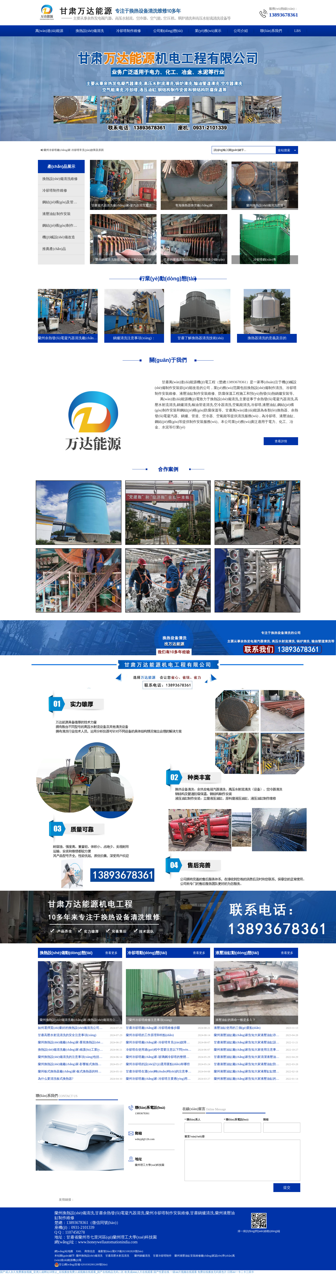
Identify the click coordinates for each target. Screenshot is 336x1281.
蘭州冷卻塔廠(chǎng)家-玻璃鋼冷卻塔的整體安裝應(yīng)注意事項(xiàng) (159, 1057)
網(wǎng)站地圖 (63, 1251)
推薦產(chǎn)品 (54, 249)
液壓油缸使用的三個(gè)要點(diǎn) (237, 1027)
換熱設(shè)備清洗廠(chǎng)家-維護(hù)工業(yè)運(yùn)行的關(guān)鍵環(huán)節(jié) (71, 1049)
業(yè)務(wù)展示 (208, 31)
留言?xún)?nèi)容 (195, 1136)
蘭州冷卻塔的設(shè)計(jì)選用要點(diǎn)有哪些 (158, 1064)
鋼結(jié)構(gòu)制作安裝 (61, 225)
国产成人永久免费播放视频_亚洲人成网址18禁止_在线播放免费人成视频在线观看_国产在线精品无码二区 (62, 1272)
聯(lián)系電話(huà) (236, 1119)
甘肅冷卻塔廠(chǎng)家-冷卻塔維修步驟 (153, 1027)
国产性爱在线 (161, 1272)
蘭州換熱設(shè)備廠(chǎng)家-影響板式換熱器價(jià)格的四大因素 (71, 1064)
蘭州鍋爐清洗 (142, 1255)
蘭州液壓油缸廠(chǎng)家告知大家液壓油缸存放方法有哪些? (247, 1035)
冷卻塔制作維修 (128, 31)
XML (79, 1251)
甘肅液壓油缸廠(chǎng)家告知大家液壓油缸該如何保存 (247, 1042)
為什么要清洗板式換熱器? (59, 1078)
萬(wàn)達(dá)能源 (49, 31)
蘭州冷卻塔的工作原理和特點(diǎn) (150, 1035)
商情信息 (89, 1251)
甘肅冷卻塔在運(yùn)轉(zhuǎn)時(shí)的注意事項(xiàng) (159, 1071)
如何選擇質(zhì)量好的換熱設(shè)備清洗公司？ (71, 1027)
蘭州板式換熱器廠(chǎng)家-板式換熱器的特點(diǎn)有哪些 (71, 1071)
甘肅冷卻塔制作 (162, 1255)
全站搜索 (284, 150)
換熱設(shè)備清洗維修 (60, 179)
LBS (297, 31)
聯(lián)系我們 (271, 31)
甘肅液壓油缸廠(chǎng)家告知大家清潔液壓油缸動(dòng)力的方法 (247, 1057)
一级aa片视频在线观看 (183, 1272)
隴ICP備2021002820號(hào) (127, 1251)
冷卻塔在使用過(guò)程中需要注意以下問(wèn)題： (159, 1049)
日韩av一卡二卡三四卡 (240, 1272)
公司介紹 (241, 31)
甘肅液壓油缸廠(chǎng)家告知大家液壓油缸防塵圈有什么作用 (247, 1064)
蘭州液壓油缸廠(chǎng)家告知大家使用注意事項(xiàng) (247, 1049)
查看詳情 (281, 441)
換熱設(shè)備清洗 (90, 31)
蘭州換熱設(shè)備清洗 (89, 1255)
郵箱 (266, 1119)
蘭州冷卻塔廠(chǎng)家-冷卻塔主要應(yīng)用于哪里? (159, 1078)
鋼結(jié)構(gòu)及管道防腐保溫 (63, 202)
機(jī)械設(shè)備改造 (58, 237)
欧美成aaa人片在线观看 (139, 1272)
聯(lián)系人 (192, 1119)
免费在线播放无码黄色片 (212, 1272)
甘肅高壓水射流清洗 (117, 1255)
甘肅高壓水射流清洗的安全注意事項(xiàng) (70, 1035)
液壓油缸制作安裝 (56, 214)
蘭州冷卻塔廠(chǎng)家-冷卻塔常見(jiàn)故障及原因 (74, 150)
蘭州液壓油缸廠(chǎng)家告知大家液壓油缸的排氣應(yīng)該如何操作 (247, 1078)
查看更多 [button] (111, 953)
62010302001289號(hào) (80, 1264)
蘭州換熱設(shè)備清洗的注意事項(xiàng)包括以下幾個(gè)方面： (71, 1057)
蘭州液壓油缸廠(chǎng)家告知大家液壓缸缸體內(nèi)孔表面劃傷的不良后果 (247, 1071)
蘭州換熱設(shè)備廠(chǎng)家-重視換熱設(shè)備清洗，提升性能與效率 (71, 1042)
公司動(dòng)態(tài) (168, 31)
